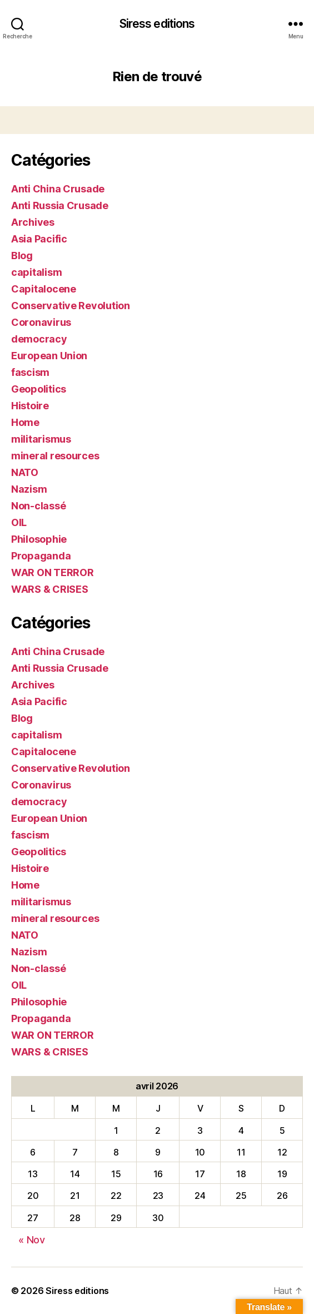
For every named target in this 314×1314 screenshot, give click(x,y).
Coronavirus (41, 322)
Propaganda (41, 556)
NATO (24, 472)
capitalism (36, 272)
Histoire (30, 405)
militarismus (41, 439)
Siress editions (157, 23)
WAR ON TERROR (52, 572)
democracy (39, 339)
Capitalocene (43, 289)
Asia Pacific (39, 239)
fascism (30, 372)
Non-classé (38, 506)
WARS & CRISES (49, 589)
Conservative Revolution (70, 305)
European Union (49, 355)
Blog (22, 255)
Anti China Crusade (57, 189)
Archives (32, 222)
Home (25, 422)
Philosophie (39, 539)
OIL (19, 522)
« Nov (31, 1240)
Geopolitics (38, 389)
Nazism (29, 489)
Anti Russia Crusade (59, 205)
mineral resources (55, 456)
